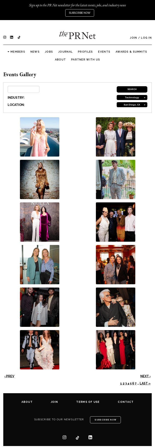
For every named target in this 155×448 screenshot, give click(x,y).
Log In (146, 37)
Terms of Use (88, 401)
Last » (145, 383)
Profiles (85, 51)
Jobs (49, 51)
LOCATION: (16, 104)
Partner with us (85, 59)
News (35, 51)
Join (133, 37)
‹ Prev (9, 376)
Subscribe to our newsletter (59, 419)
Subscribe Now (79, 12)
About (60, 59)
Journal (65, 51)
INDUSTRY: (16, 97)
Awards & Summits (131, 51)
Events (104, 51)
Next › (145, 376)
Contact (126, 401)
